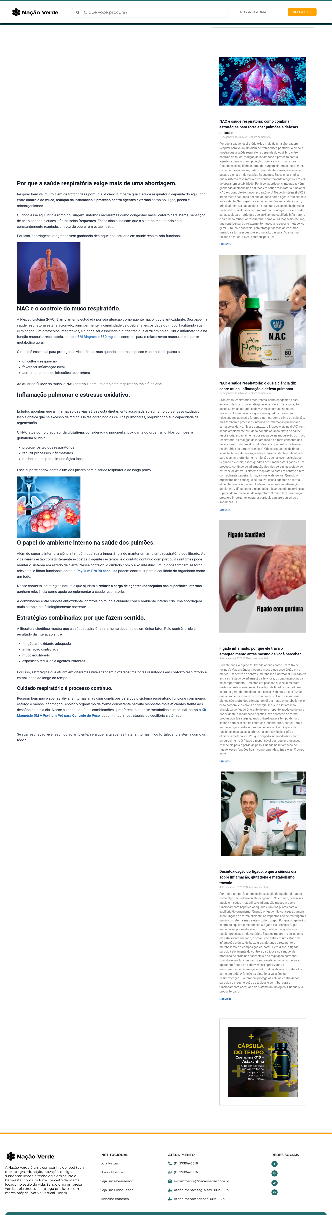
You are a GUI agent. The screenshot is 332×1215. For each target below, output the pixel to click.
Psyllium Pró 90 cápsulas (96, 571)
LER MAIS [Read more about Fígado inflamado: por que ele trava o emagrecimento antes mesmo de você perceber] (225, 753)
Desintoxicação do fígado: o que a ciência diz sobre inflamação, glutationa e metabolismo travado (257, 867)
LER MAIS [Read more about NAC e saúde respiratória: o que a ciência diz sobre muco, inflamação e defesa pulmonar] (225, 505)
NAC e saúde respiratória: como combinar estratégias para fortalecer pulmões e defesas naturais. (258, 125)
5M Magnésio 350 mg (95, 337)
